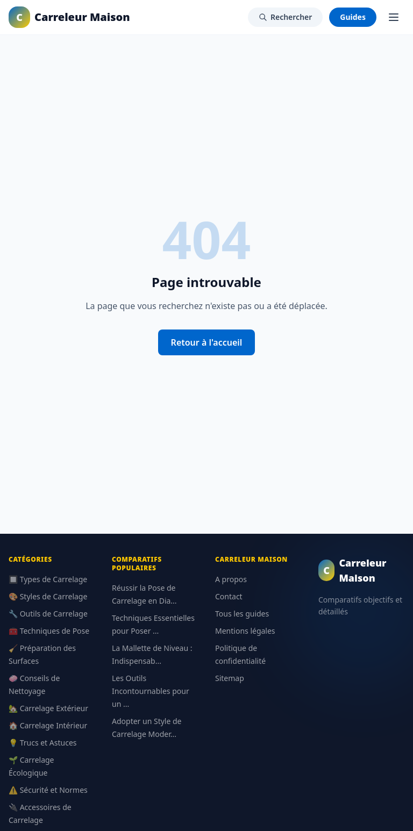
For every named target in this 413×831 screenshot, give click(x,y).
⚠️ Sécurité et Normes (48, 790)
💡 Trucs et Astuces (43, 742)
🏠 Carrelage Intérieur (48, 725)
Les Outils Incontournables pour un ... (150, 691)
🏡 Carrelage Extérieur (48, 708)
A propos (231, 579)
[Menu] (393, 17)
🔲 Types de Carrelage (48, 579)
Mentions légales (245, 631)
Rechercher (285, 17)
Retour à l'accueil (207, 342)
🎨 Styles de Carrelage (48, 596)
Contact (229, 596)
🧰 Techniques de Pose (49, 631)
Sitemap (229, 678)
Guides (353, 17)
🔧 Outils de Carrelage (48, 613)
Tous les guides (242, 613)
